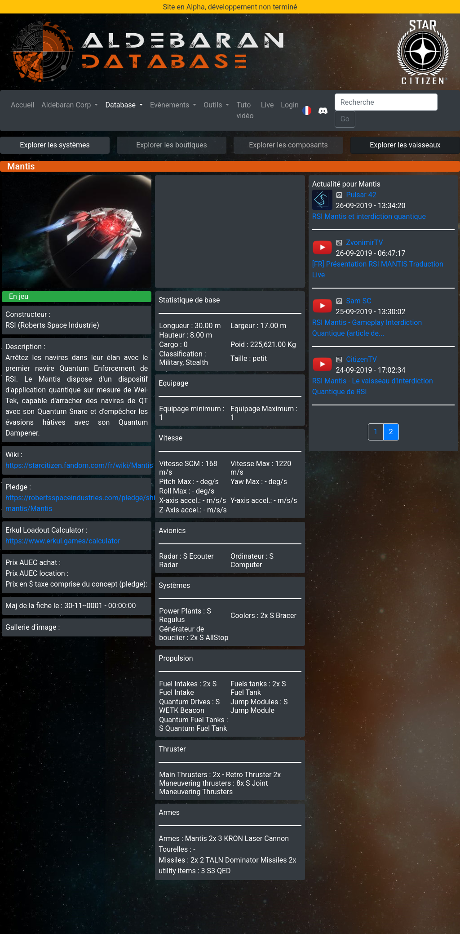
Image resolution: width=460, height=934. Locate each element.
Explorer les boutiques (171, 145)
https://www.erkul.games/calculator (62, 541)
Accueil (24, 104)
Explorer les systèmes (54, 145)
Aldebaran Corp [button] (67, 105)
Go (345, 119)
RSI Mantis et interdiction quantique (369, 216)
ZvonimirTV (364, 242)
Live (267, 105)
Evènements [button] (170, 105)
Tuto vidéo (244, 110)
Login (289, 105)
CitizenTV (361, 359)
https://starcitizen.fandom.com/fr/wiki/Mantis (79, 465)
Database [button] (121, 105)
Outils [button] (213, 105)
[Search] (386, 102)
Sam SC (359, 301)
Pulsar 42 (361, 195)
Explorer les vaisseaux (405, 145)
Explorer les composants (288, 145)
